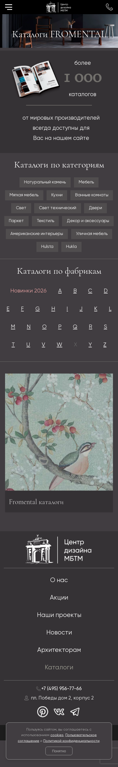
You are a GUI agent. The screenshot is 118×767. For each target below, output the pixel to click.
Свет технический (57, 209)
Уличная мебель (92, 236)
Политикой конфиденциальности (71, 740)
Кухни (57, 196)
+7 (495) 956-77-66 (61, 714)
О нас (59, 604)
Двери (96, 209)
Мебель (87, 182)
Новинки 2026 (27, 294)
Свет (20, 209)
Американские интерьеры (36, 236)
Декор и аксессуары (89, 223)
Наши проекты (59, 640)
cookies (57, 735)
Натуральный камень (44, 182)
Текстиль (45, 223)
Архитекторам (59, 675)
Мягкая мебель (23, 196)
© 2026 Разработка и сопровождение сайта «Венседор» (59, 759)
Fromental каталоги (37, 526)
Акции (59, 622)
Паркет (15, 223)
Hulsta (47, 250)
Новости (59, 657)
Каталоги (59, 693)
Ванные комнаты (93, 196)
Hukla (71, 250)
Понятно (59, 751)
